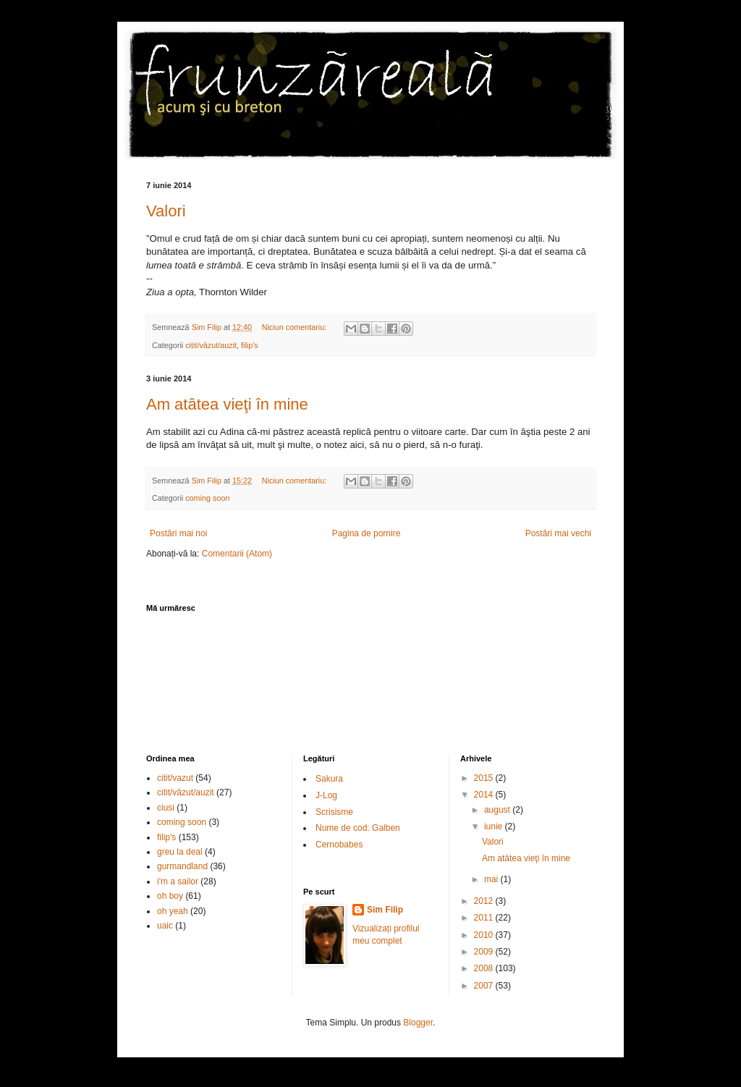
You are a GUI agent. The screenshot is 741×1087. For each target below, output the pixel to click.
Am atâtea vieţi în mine (227, 404)
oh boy (170, 896)
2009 (485, 952)
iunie (494, 826)
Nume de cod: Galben (358, 828)
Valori (166, 211)
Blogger (418, 1023)
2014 (485, 795)
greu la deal (180, 852)
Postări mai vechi (558, 533)
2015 (485, 778)
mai (492, 879)
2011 (485, 918)
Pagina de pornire (366, 533)
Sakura (329, 779)
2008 (485, 968)
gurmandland (182, 866)
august (498, 810)
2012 (485, 901)
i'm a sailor (177, 881)
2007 (485, 986)
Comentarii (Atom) (237, 554)
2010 (485, 935)
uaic (165, 926)
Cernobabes (339, 844)
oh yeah (172, 911)
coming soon (207, 498)
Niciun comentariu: (295, 327)
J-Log (326, 795)
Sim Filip (385, 910)
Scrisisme (334, 812)
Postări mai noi (178, 533)
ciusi (165, 808)
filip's (249, 345)
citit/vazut (175, 778)
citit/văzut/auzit (211, 345)
